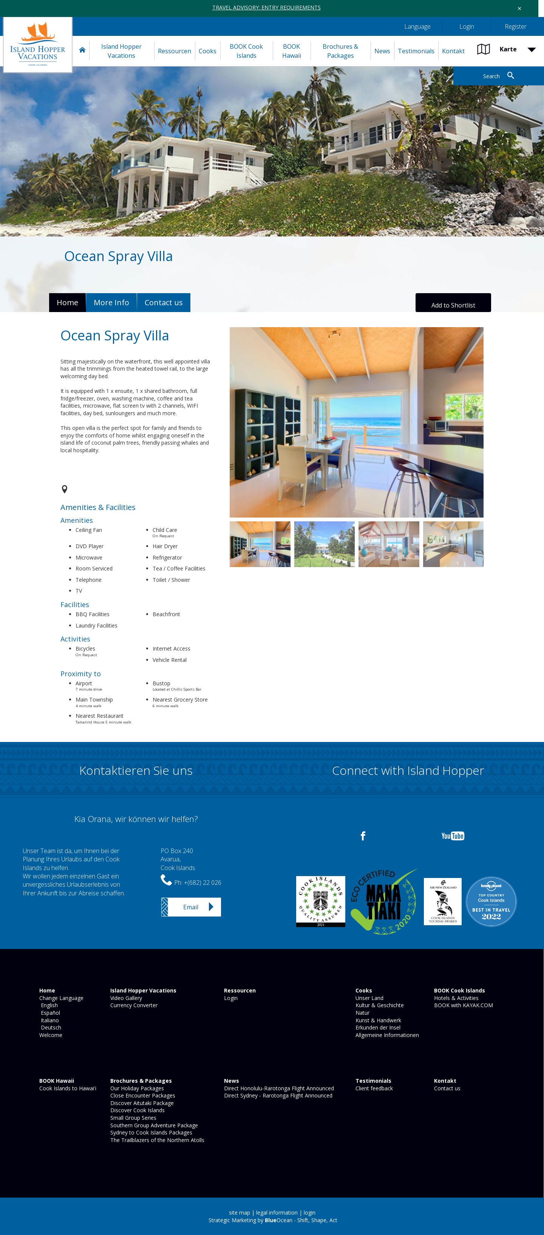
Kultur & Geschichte (379, 1005)
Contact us (447, 1088)
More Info (111, 302)
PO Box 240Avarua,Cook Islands (178, 859)
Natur (361, 1012)
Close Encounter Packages (142, 1095)
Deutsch (49, 1027)
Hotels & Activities (456, 998)
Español (49, 1012)
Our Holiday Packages (136, 1088)
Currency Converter (133, 1005)
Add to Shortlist (453, 305)
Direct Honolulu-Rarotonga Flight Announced (278, 1088)
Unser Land (368, 998)
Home (67, 302)
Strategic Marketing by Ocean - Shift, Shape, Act (273, 1220)
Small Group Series (132, 1117)
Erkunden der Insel (377, 1027)
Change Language (60, 998)
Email (190, 907)
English (48, 1005)
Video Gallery (125, 998)
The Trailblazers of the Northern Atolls (156, 1140)
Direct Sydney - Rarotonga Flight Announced (277, 1095)
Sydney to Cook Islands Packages (150, 1132)
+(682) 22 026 (202, 882)
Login (230, 998)
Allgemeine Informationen (386, 1035)
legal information (277, 1212)
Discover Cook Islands (137, 1110)
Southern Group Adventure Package (153, 1125)
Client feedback (373, 1088)
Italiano (48, 1020)
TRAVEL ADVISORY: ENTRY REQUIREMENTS (266, 7)
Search (491, 76)
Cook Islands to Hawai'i (67, 1088)
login (309, 1212)
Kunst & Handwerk (377, 1020)
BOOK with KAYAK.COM (463, 1005)
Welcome (50, 1035)
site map (239, 1212)
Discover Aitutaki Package (141, 1103)
